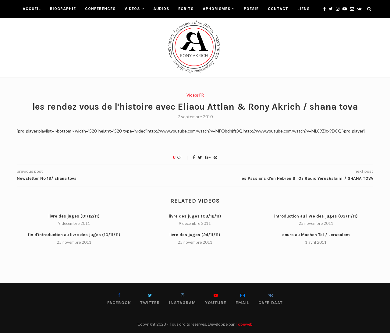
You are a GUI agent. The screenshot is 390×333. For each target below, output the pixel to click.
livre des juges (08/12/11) (195, 216)
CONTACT (278, 9)
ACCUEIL (32, 9)
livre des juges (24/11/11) (194, 234)
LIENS (303, 9)
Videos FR (195, 95)
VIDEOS (132, 9)
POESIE (251, 9)
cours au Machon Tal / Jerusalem (316, 234)
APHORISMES (216, 9)
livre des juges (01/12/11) (74, 216)
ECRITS (185, 9)
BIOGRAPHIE (63, 9)
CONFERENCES (100, 9)
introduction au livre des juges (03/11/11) (316, 216)
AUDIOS (161, 9)
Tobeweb (244, 324)
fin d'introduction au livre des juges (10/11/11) (74, 234)
